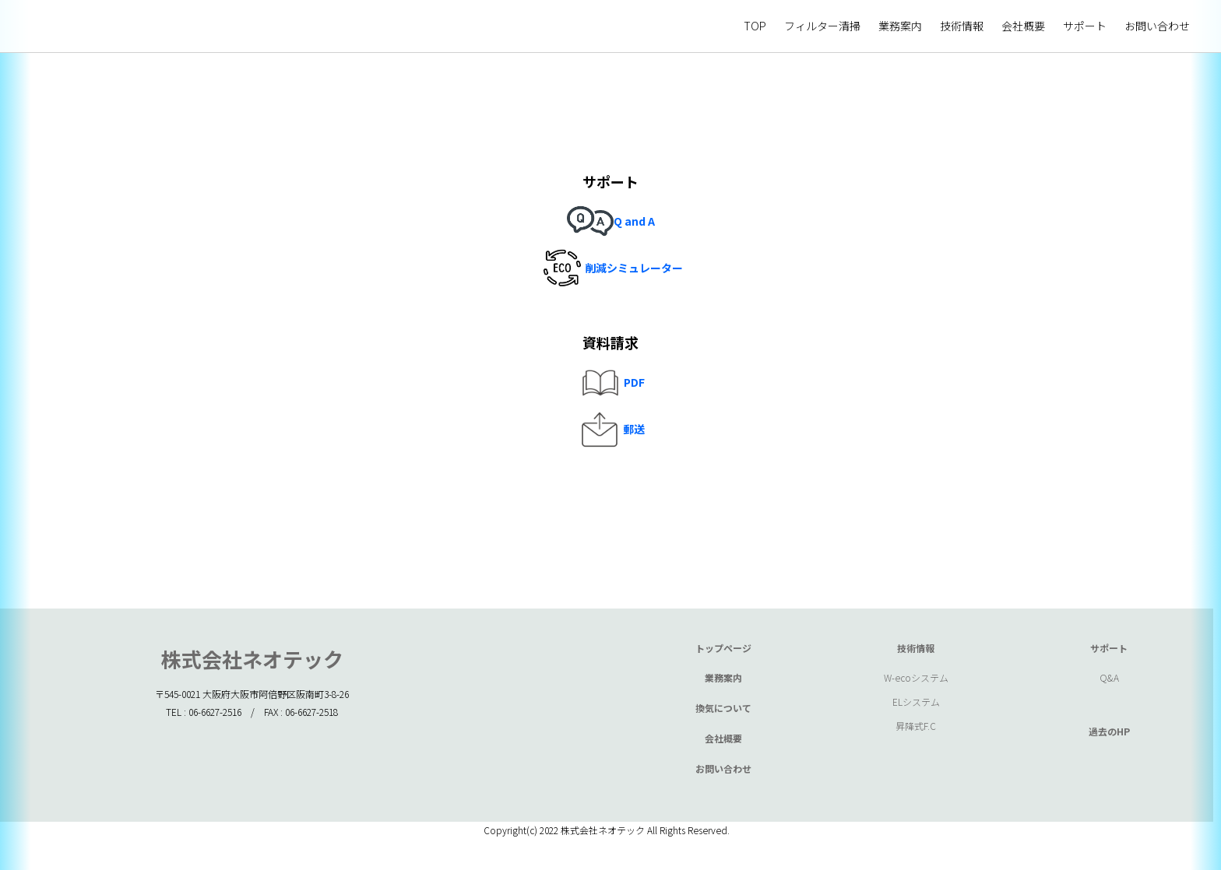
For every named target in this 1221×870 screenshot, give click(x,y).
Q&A (1109, 677)
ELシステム (916, 701)
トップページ (723, 647)
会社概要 (1023, 25)
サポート (1085, 25)
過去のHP (1109, 731)
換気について (723, 707)
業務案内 (900, 25)
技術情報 (961, 25)
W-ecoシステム (916, 677)
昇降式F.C (916, 725)
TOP (755, 25)
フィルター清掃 (822, 25)
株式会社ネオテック (252, 658)
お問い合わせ (1157, 25)
